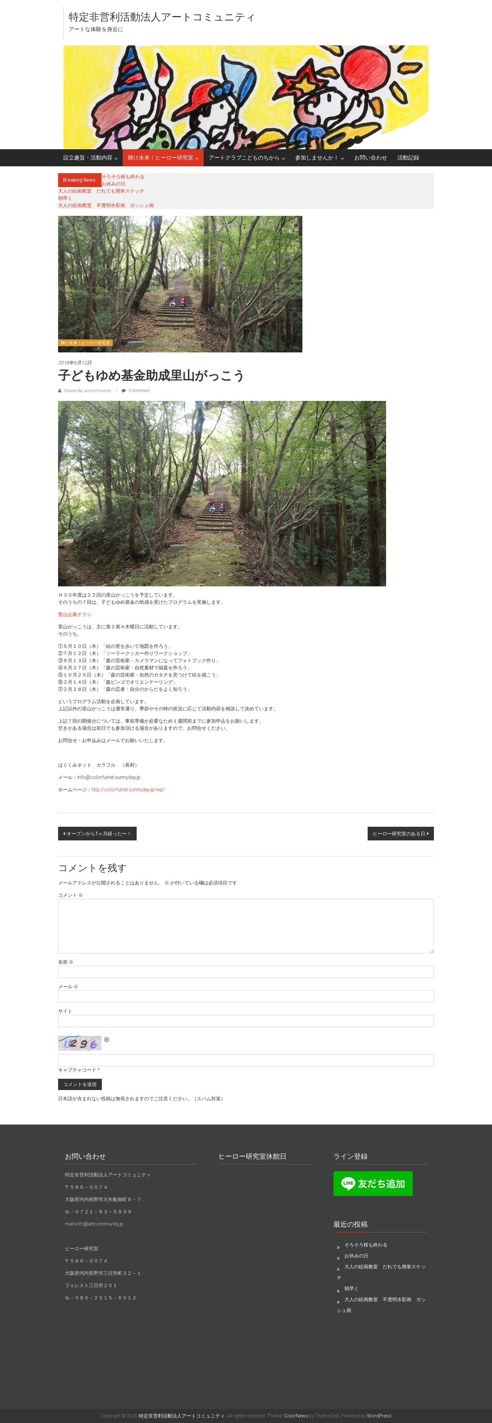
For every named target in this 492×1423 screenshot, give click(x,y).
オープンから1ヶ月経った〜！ (99, 833)
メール (68, 986)
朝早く (65, 198)
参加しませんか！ (317, 157)
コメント (70, 895)
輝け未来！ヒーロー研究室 (160, 157)
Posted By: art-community (87, 390)
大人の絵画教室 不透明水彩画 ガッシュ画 (106, 205)
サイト (65, 1011)
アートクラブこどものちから (244, 157)
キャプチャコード (77, 1070)
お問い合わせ (370, 157)
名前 (65, 962)
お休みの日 (113, 183)
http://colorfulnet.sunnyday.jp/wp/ (128, 789)
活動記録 (408, 157)
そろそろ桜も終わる (123, 176)
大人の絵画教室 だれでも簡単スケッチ (101, 191)
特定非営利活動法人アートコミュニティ (162, 17)
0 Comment (136, 390)
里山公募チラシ (75, 614)
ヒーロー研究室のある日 (399, 833)
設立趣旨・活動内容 (87, 157)
